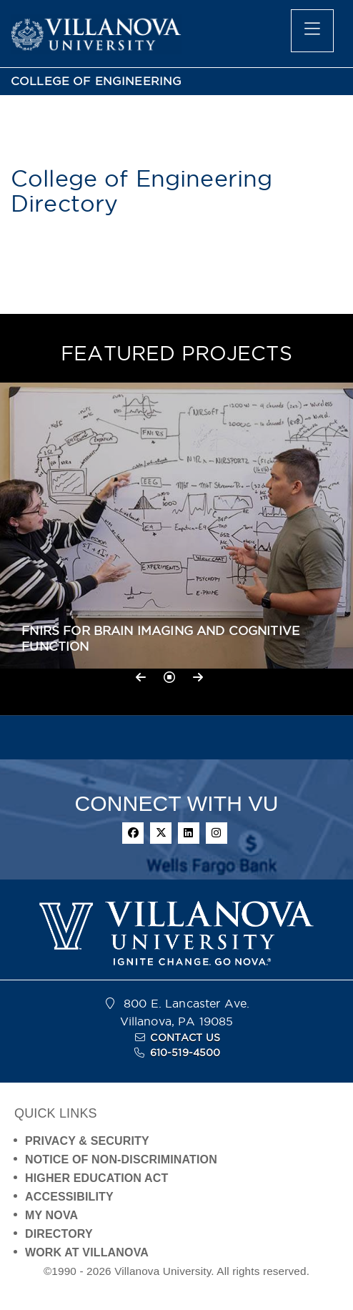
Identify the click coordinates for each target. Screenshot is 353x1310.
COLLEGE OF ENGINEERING (96, 81)
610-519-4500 (185, 1052)
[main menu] (312, 30)
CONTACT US (185, 1037)
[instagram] (216, 833)
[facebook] (133, 833)
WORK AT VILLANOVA (87, 1252)
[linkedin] (188, 833)
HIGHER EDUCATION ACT (96, 1178)
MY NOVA (51, 1215)
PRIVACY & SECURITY (87, 1141)
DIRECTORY (59, 1234)
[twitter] (160, 833)
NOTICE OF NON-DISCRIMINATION (121, 1159)
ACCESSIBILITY (69, 1197)
